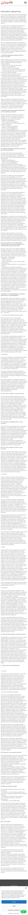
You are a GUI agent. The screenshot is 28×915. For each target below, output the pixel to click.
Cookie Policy (10, 913)
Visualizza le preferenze (14, 910)
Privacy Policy (16, 913)
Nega (14, 906)
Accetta (14, 902)
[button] (26, 888)
